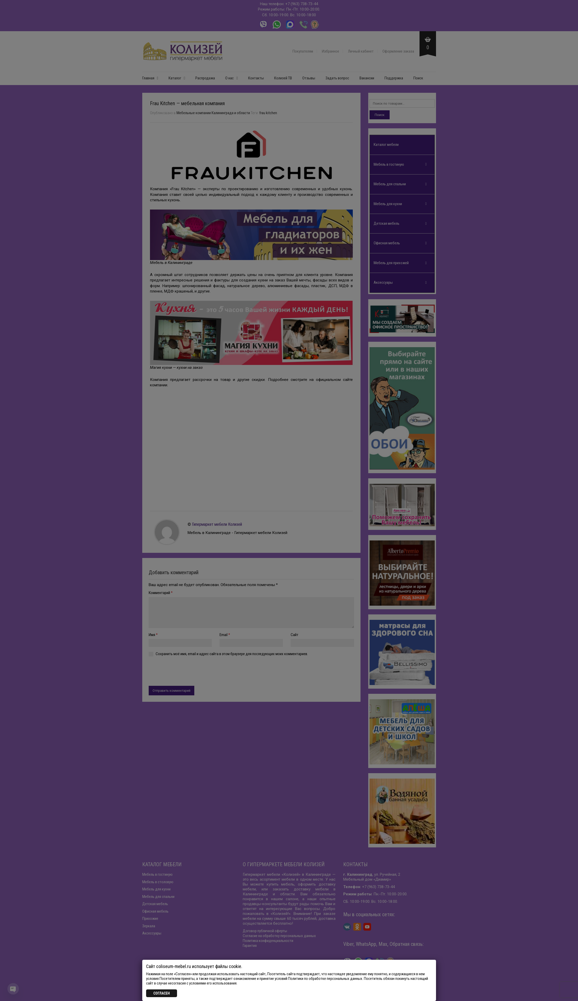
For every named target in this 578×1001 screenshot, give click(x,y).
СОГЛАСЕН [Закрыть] (161, 993)
